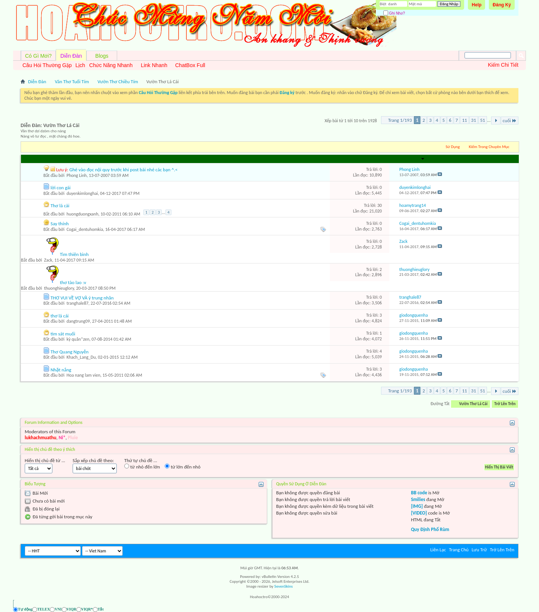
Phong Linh (77, 175)
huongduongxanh (82, 214)
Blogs (102, 56)
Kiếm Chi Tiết (503, 65)
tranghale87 (78, 303)
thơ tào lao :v (73, 282)
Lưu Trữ (479, 549)
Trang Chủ (459, 549)
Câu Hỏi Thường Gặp (47, 65)
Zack (48, 260)
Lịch (80, 65)
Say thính (60, 223)
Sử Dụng (453, 146)
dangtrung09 (78, 321)
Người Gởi (51, 159)
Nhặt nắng (61, 370)
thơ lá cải (59, 316)
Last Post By (412, 159)
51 (482, 120)
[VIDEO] (419, 513)
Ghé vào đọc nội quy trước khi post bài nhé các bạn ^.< (123, 169)
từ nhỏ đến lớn (142, 467)
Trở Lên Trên (505, 403)
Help (476, 4)
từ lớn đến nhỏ (182, 467)
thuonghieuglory (59, 288)
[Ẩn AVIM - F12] (512, 609)
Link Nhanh (154, 65)
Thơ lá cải (60, 205)
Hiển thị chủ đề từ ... (45, 460)
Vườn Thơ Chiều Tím (118, 81)
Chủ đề (32, 159)
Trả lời (350, 159)
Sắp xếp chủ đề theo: (93, 460)
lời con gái (61, 187)
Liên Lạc (438, 549)
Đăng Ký (502, 4)
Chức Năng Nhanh (111, 65)
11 (464, 120)
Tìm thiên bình (74, 254)
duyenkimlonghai (82, 193)
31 (473, 120)
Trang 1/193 (400, 120)
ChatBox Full (190, 65)
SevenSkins (283, 586)
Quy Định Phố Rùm (430, 529)
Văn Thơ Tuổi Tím (72, 81)
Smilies (418, 499)
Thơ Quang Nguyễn (70, 352)
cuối (510, 120)
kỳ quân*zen (78, 339)
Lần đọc (366, 159)
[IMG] (417, 506)
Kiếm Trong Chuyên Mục (489, 146)
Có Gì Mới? (38, 56)
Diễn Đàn (71, 56)
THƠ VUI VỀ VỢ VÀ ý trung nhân (82, 298)
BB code (419, 492)
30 (379, 205)
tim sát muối (63, 334)
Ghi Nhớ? (394, 13)
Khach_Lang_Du (81, 357)
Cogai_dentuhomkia (85, 229)
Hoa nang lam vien (83, 375)
